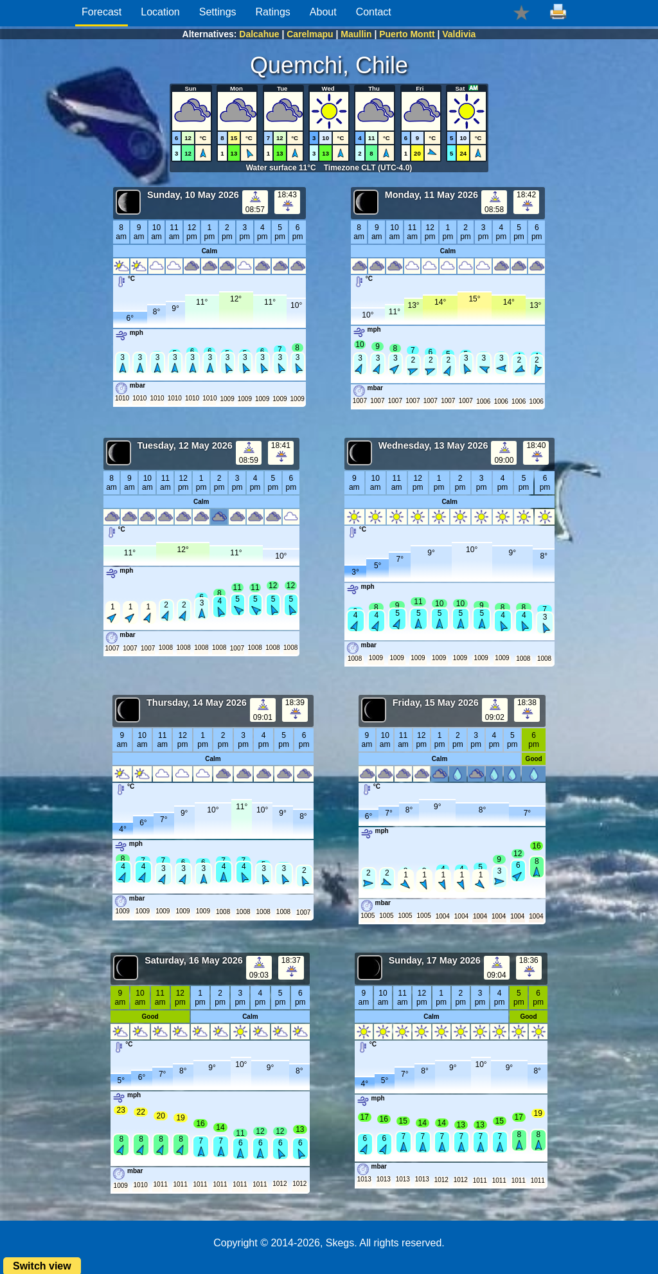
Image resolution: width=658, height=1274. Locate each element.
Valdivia (459, 34)
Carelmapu (310, 34)
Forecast (101, 11)
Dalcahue (259, 34)
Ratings (273, 11)
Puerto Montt (406, 34)
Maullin (356, 34)
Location (160, 11)
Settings (217, 11)
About (323, 11)
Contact (373, 11)
